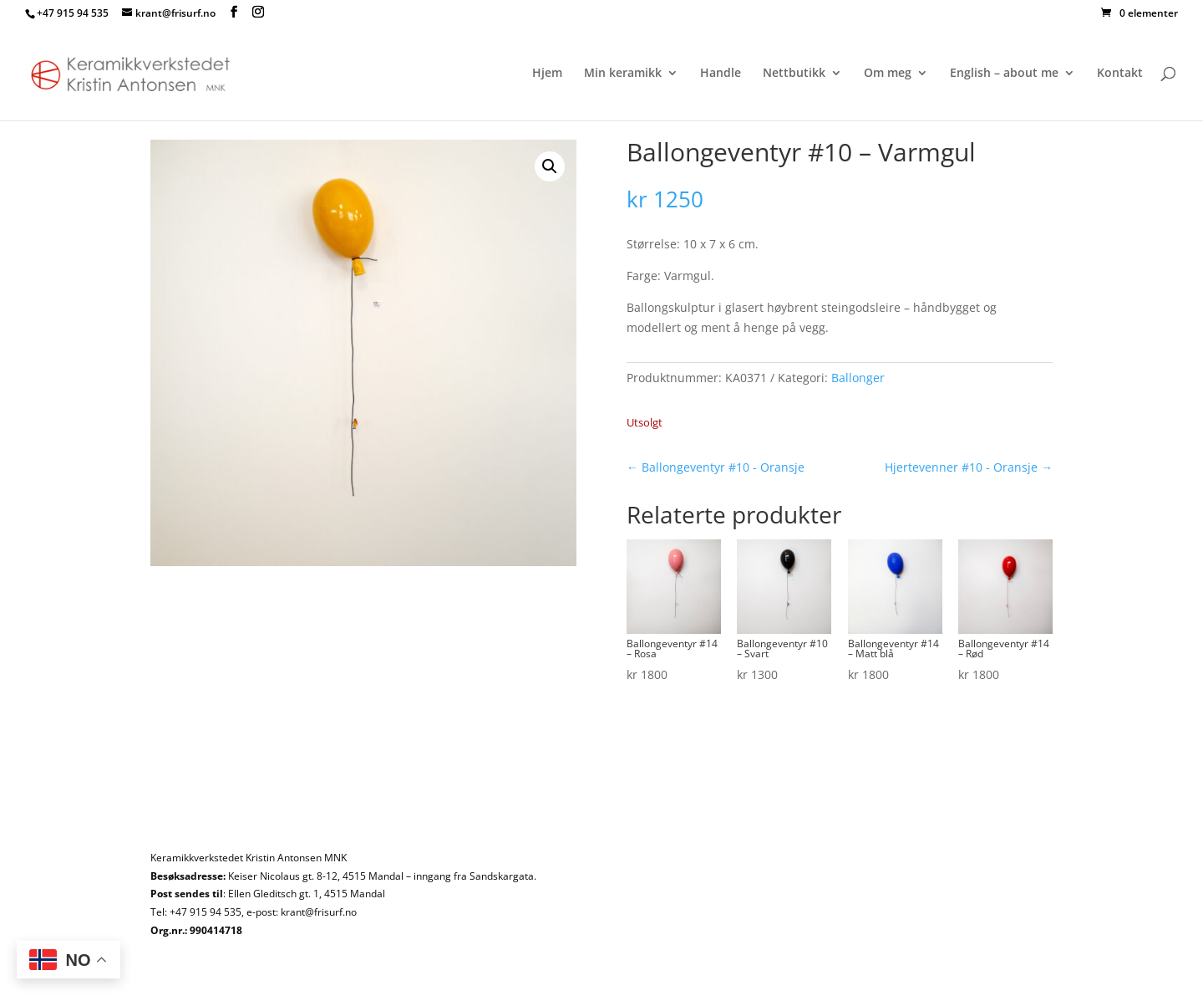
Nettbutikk (794, 73)
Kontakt (1120, 73)
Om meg (887, 73)
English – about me (1004, 73)
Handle (720, 73)
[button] (550, 166)
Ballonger (858, 378)
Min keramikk (623, 73)
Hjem (547, 73)
